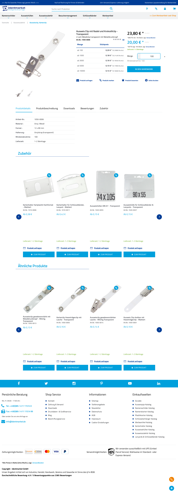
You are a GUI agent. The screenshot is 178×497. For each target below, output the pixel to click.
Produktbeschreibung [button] (47, 108)
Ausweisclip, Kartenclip (38, 22)
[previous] (18, 217)
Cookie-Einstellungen (100, 422)
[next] (159, 217)
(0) (123, 39)
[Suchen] (111, 8)
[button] (39, 206)
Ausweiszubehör (46, 15)
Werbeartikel (107, 15)
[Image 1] (30, 93)
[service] (147, 8)
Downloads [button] (69, 108)
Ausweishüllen (27, 15)
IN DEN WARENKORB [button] (144, 69)
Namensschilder (8, 15)
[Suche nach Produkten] (80, 8)
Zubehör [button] (104, 108)
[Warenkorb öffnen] (174, 8)
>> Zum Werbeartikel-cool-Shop (163, 15)
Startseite (5, 22)
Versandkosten (150, 38)
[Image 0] (20, 93)
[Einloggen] (165, 8)
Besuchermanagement (68, 15)
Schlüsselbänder (90, 15)
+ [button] (164, 56)
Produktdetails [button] (23, 108)
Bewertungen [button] (87, 108)
